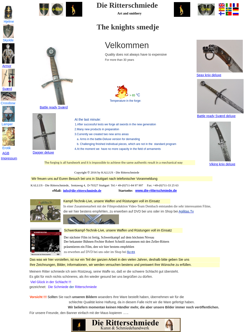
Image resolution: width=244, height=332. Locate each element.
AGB (5, 153)
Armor (6, 66)
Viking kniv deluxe (222, 164)
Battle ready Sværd (54, 107)
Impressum (9, 158)
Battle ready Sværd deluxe (216, 116)
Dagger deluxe (43, 152)
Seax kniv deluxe (209, 75)
